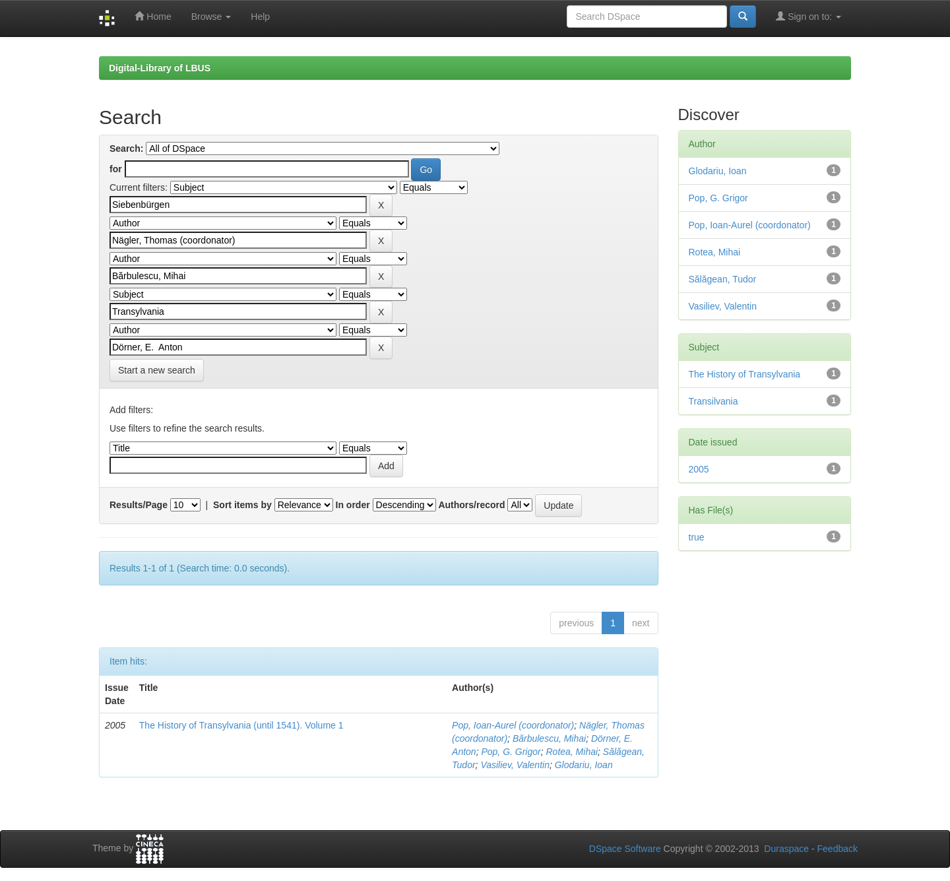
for (116, 169)
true (697, 537)
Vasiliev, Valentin (515, 765)
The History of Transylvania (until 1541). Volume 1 (241, 725)
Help (260, 16)
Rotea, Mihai (572, 751)
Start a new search (156, 370)
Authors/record (471, 505)
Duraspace (786, 848)
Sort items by (242, 505)
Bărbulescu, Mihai (549, 738)
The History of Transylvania (745, 374)
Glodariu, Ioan (584, 765)
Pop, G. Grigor (510, 751)
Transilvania (713, 401)
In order (353, 505)
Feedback (837, 848)
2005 (699, 469)
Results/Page (139, 505)
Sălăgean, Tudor (723, 279)
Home (153, 16)
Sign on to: (808, 16)
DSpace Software (625, 848)
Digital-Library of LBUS (159, 68)
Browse (211, 16)
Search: (126, 148)
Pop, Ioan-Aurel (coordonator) (513, 725)
